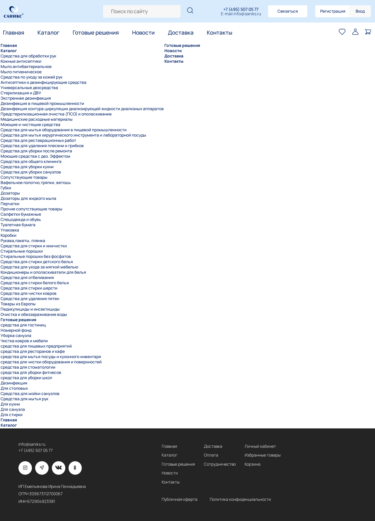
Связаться (287, 11)
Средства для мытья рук (24, 398)
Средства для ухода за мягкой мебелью (39, 267)
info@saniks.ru (247, 14)
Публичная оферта (179, 499)
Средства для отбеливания (27, 277)
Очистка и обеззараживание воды (34, 314)
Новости (143, 32)
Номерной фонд (16, 330)
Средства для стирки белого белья (35, 282)
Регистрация (332, 11)
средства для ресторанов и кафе (33, 351)
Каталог (48, 32)
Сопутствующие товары (24, 177)
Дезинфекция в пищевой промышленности (42, 103)
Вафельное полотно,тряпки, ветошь (36, 182)
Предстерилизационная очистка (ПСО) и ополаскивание (56, 114)
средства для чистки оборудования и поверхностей (51, 362)
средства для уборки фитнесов (31, 372)
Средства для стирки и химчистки (34, 245)
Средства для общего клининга (31, 161)
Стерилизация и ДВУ (21, 93)
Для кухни (10, 404)
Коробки (8, 235)
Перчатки (10, 203)
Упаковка (10, 230)
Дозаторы (10, 193)
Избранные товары (263, 455)
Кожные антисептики (21, 61)
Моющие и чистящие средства (30, 124)
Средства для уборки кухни (27, 166)
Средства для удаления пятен (30, 298)
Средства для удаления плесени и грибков (42, 145)
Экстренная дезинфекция (26, 98)
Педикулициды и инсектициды (30, 309)
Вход (360, 11)
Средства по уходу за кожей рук (31, 77)
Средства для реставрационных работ (38, 140)
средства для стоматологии (28, 367)
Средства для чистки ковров (29, 293)
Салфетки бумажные (21, 214)
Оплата (211, 455)
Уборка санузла (16, 335)
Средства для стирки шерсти (29, 288)
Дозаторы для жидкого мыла (28, 198)
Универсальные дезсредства (29, 87)
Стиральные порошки (22, 251)
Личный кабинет (260, 446)
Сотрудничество (220, 464)
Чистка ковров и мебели (24, 340)
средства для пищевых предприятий (36, 346)
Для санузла (13, 409)
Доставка (181, 32)
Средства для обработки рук (28, 56)
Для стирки (12, 414)
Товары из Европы (18, 304)
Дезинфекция (14, 383)
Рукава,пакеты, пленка (23, 240)
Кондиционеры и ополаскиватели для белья (43, 272)
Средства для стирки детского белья (37, 261)
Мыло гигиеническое (21, 71)
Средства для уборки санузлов (31, 172)
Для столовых (14, 388)
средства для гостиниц (23, 325)
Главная (13, 32)
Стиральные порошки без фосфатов (36, 256)
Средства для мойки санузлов (30, 393)
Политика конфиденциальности (240, 499)
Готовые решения (96, 32)
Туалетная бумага (18, 224)
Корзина (252, 464)
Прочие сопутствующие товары (31, 209)
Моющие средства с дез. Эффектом (35, 156)
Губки (6, 187)
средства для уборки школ (26, 377)
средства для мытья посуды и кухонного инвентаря (51, 356)
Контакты (219, 32)
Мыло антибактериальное (26, 66)
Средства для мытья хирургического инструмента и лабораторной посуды (73, 135)
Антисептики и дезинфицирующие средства (43, 82)
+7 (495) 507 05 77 (240, 9)
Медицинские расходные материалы (37, 119)
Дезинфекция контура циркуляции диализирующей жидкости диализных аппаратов (82, 108)
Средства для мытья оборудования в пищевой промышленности (64, 129)
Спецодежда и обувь (21, 219)
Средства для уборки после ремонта (36, 151)
